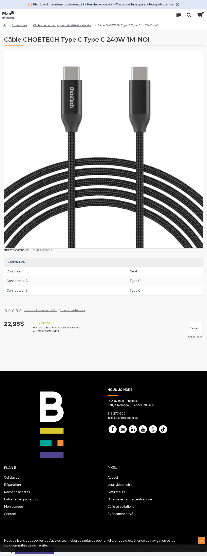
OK (201, 540)
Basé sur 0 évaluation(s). (40, 310)
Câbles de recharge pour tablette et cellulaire (62, 25)
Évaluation (42, 250)
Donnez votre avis (72, 310)
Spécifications (16, 250)
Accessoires (19, 25)
